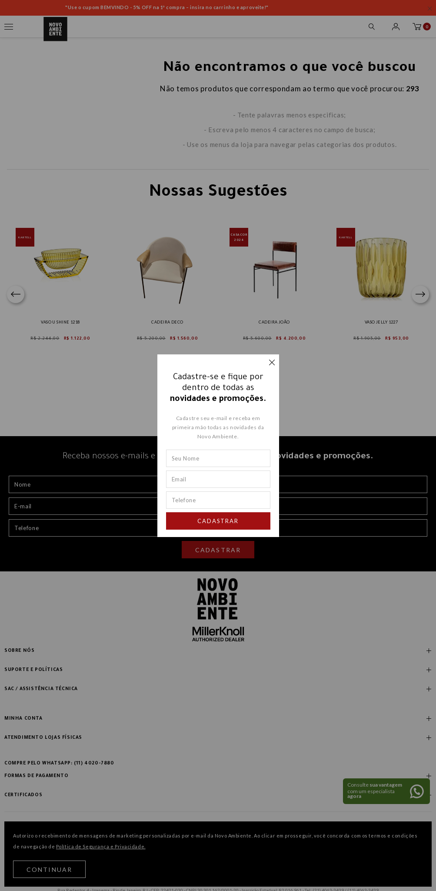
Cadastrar (218, 520)
